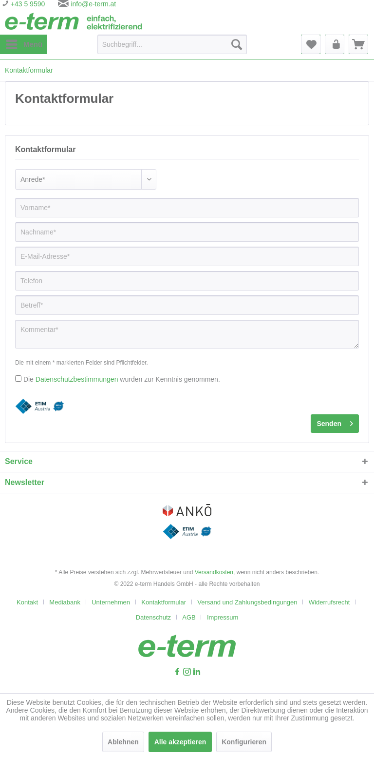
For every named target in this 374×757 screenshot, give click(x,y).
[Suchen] (236, 44)
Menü (24, 42)
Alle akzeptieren (180, 742)
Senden (335, 421)
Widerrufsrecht (329, 602)
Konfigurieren (244, 742)
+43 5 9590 (27, 4)
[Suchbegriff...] (172, 44)
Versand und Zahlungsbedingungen (247, 602)
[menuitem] (23, 44)
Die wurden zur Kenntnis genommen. (121, 379)
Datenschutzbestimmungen (77, 379)
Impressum (222, 617)
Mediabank (64, 602)
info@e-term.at (93, 4)
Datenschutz (153, 617)
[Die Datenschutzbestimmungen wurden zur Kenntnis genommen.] (18, 378)
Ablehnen (123, 742)
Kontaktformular (163, 602)
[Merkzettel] (310, 44)
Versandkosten (214, 572)
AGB (188, 617)
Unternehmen (111, 602)
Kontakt (27, 602)
